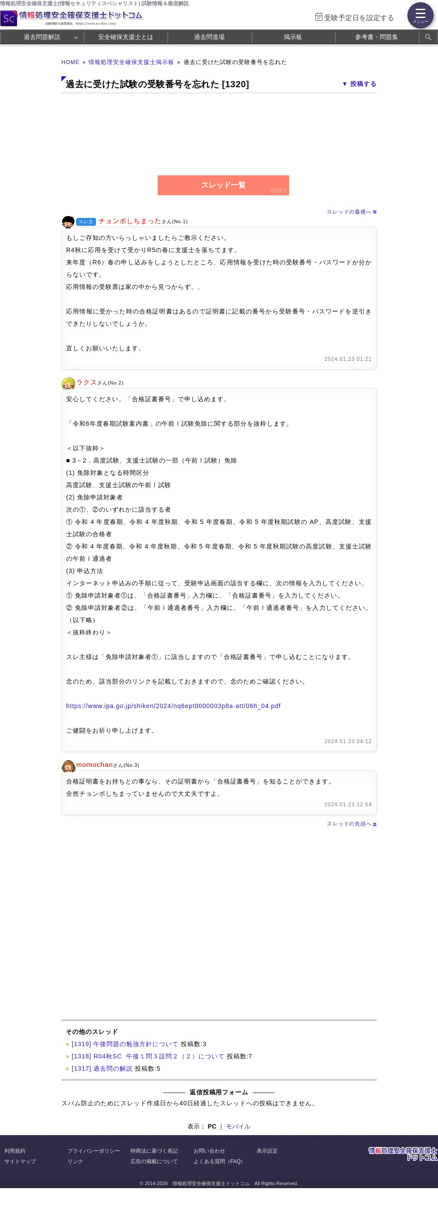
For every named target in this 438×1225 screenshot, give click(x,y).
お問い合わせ (209, 1151)
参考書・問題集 (376, 36)
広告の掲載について (154, 1161)
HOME (70, 62)
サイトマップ (20, 1161)
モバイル (238, 1126)
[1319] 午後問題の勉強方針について (125, 1043)
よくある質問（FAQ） (220, 1161)
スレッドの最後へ (352, 212)
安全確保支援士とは (125, 36)
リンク (75, 1161)
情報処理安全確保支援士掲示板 (131, 62)
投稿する (363, 83)
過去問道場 (209, 36)
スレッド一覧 (223, 185)
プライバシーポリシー (93, 1151)
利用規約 (14, 1151)
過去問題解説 (42, 36)
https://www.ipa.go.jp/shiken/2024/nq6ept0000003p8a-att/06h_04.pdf (173, 705)
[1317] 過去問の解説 (102, 1068)
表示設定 (267, 1151)
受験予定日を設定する (359, 17)
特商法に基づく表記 (154, 1151)
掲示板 (293, 36)
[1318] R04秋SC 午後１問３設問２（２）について (148, 1056)
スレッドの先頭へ (352, 824)
